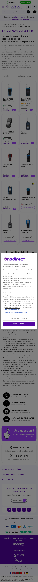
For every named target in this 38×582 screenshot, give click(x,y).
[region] (19, 291)
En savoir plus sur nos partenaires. (15, 313)
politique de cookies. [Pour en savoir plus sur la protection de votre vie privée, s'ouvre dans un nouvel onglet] (12, 309)
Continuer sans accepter (28, 256)
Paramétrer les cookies (19, 318)
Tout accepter (19, 324)
